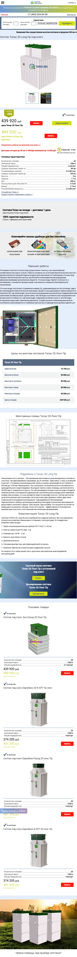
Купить (36, 123)
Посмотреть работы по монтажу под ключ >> (20, 145)
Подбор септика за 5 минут (13, 811)
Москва (4, 15)
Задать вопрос (61, 123)
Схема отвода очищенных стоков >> (17, 194)
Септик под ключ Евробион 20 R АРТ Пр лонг (27, 688)
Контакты (71, 15)
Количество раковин (25, 23)
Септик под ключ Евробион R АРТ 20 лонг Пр (27, 829)
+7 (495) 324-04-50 (38, 14)
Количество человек (7, 23)
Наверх (71, 3)
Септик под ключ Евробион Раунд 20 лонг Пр (27, 758)
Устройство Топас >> (10, 192)
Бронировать (38, 594)
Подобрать (67, 23)
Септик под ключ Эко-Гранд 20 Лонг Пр (24, 617)
